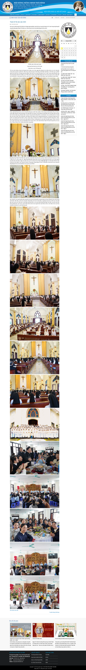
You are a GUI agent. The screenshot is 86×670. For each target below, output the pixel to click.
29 (75, 55)
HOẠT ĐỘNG (34, 15)
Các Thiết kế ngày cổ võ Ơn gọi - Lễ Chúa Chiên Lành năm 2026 (68, 108)
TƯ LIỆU (60, 15)
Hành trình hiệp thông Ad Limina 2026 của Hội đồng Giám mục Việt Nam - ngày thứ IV (68, 118)
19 (69, 52)
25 (66, 55)
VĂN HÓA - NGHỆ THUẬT (67, 15)
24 (64, 55)
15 (75, 50)
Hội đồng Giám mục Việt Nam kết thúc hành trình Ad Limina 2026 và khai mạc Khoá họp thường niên (68, 104)
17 (64, 52)
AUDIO (47, 659)
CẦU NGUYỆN (54, 15)
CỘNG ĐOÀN (28, 15)
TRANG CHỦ (12, 14)
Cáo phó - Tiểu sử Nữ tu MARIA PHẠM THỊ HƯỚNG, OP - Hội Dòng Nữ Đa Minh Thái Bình (68, 87)
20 (71, 52)
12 (69, 50)
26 (69, 55)
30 (62, 57)
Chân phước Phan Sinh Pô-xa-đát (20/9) (67, 64)
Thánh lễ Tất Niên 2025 (37, 638)
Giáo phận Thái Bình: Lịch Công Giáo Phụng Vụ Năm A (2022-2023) (68, 91)
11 (66, 50)
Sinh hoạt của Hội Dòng (70, 17)
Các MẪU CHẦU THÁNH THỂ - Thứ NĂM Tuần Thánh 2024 (67, 74)
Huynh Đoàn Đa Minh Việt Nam (36, 657)
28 (73, 55)
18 (66, 52)
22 (75, 52)
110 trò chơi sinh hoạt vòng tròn (67, 67)
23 (62, 55)
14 (73, 50)
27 (71, 55)
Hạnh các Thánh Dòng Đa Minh (36, 659)
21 (73, 52)
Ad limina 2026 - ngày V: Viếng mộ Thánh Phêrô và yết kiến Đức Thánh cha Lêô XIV (68, 113)
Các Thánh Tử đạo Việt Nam (36, 662)
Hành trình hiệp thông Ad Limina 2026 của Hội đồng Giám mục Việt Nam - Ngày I (68, 132)
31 (64, 57)
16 (62, 52)
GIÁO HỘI (48, 15)
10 (64, 50)
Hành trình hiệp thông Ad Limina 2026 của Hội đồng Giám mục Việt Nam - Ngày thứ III (68, 122)
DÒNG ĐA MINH (41, 15)
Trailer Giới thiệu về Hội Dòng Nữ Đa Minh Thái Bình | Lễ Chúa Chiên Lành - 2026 (68, 100)
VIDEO (47, 662)
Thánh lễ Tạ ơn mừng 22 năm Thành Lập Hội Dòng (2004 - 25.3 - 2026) (20, 639)
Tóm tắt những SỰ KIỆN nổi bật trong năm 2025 (64, 638)
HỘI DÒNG (17, 15)
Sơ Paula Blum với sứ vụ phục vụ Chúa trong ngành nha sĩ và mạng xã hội (68, 70)
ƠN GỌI (23, 15)
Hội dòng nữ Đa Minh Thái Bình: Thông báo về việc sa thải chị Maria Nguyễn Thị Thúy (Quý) (68, 82)
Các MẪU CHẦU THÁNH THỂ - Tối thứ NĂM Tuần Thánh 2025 (68, 78)
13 (71, 50)
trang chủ (57, 17)
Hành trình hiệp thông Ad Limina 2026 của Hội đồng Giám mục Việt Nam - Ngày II (68, 127)
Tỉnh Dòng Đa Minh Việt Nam (36, 654)
